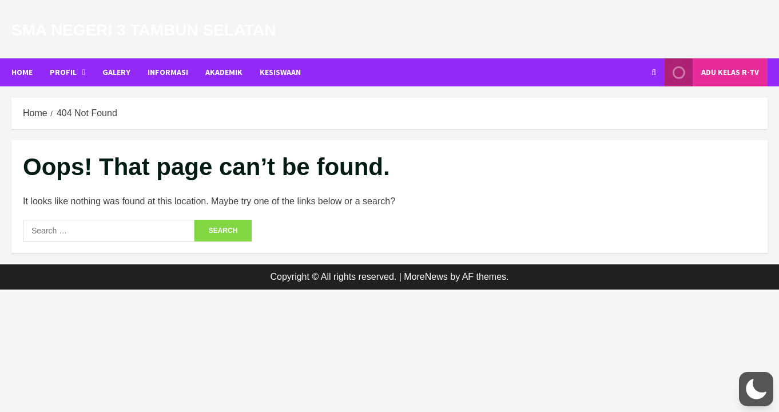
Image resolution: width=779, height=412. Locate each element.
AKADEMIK (224, 72)
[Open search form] (653, 72)
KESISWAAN (280, 72)
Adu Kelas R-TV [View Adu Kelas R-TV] (712, 72)
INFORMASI (168, 72)
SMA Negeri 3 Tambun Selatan (143, 30)
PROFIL (63, 72)
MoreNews (425, 277)
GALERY (116, 72)
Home (22, 72)
